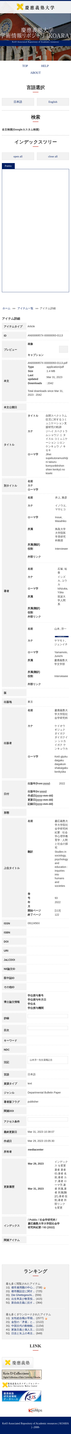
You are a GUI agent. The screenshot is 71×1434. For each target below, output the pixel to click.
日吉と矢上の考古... (23, 1333)
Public (8, 165)
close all (53, 156)
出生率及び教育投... (23, 1298)
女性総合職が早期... (23, 1318)
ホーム (6, 308)
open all (18, 156)
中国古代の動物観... (23, 1325)
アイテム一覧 (25, 308)
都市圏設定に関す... (23, 1291)
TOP (25, 66)
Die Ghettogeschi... (22, 1295)
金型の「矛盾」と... (23, 1321)
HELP (45, 66)
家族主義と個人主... (23, 1329)
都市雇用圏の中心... (23, 1287)
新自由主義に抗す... (23, 1302)
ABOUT (35, 72)
